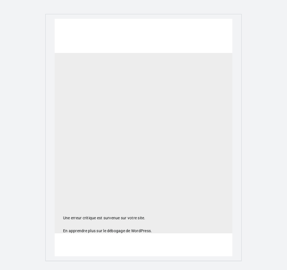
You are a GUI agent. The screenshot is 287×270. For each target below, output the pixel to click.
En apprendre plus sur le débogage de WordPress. (107, 231)
